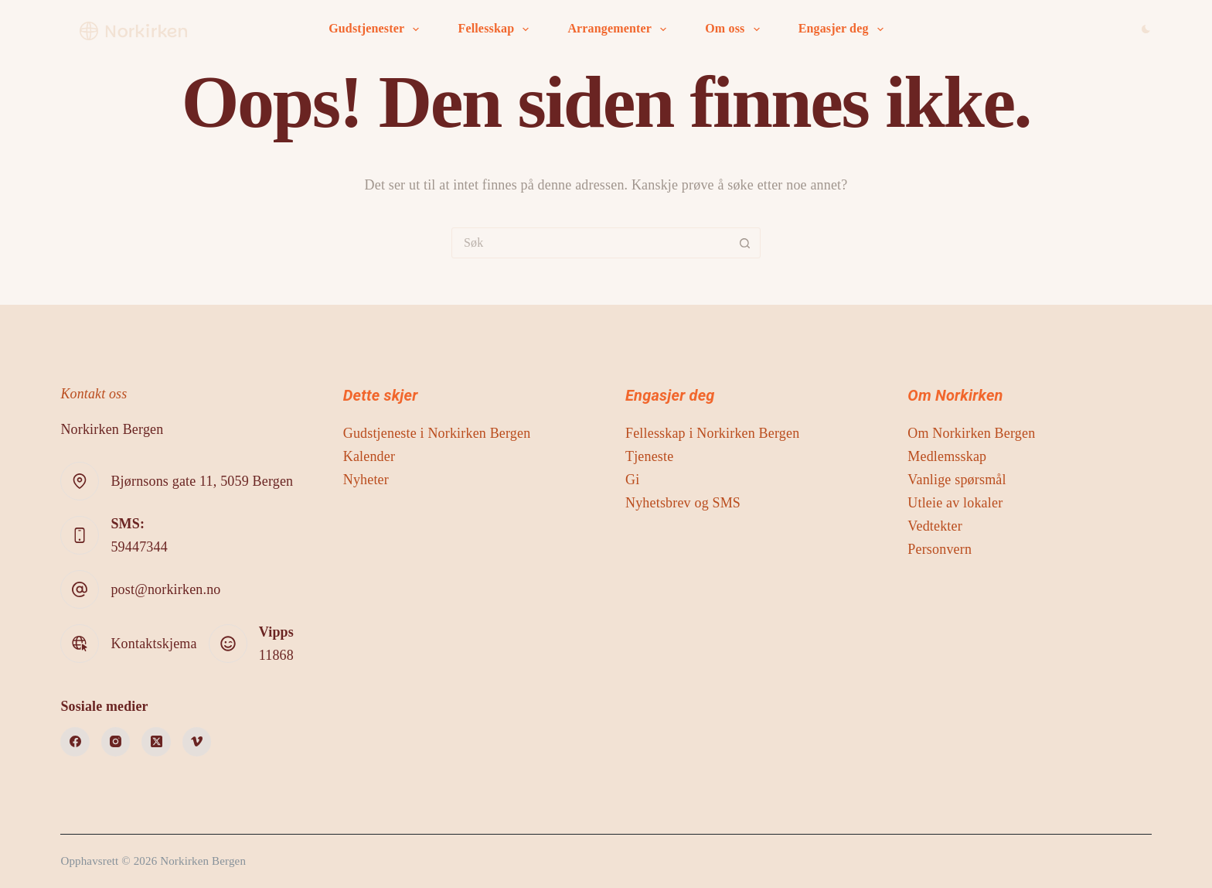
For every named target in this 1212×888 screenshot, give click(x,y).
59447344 (139, 547)
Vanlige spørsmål (956, 479)
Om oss (735, 29)
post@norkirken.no (165, 589)
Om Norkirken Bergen (971, 433)
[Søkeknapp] (744, 242)
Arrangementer (619, 29)
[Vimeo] (197, 742)
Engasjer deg (844, 29)
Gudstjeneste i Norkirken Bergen (437, 433)
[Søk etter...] (590, 242)
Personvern (939, 549)
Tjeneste (649, 456)
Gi (632, 479)
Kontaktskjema (153, 643)
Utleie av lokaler (955, 503)
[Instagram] (116, 742)
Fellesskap (496, 29)
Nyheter (366, 479)
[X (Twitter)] (156, 742)
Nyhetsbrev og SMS (682, 503)
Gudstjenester (377, 29)
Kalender (369, 456)
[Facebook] (75, 742)
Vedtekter (934, 526)
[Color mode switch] (1146, 29)
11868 (276, 655)
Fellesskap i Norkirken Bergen (712, 433)
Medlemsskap (946, 456)
